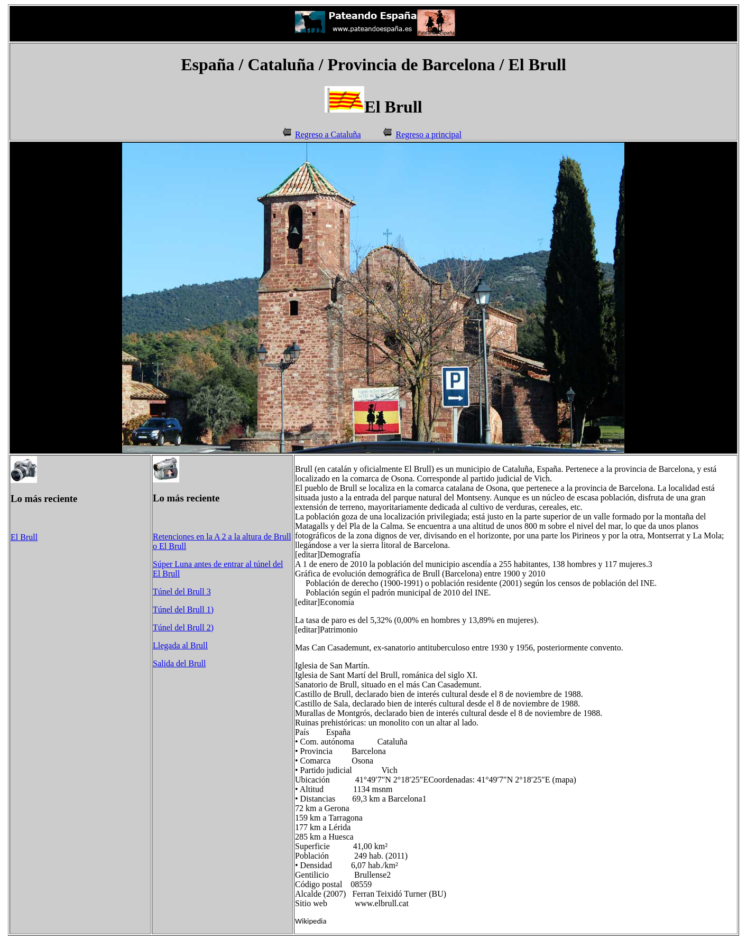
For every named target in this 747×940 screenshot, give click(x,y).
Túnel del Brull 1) (183, 609)
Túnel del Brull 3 (182, 591)
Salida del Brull (179, 663)
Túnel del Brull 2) (183, 627)
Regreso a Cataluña (328, 134)
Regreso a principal (428, 134)
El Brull (24, 537)
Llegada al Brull (180, 645)
